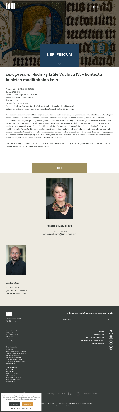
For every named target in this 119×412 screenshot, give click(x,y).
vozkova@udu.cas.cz (16, 359)
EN (97, 7)
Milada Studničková (59, 226)
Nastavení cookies (98, 343)
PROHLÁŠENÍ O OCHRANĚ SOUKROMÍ (92, 340)
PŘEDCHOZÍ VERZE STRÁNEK (95, 337)
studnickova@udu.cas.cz (59, 234)
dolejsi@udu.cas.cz (15, 377)
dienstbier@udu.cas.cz (16, 293)
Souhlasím (27, 404)
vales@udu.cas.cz (15, 379)
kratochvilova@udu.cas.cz (17, 361)
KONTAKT (101, 331)
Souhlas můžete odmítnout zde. (21, 408)
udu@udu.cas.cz (15, 341)
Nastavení (14, 404)
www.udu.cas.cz (10, 343)
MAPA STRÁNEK (99, 334)
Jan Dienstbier (13, 283)
